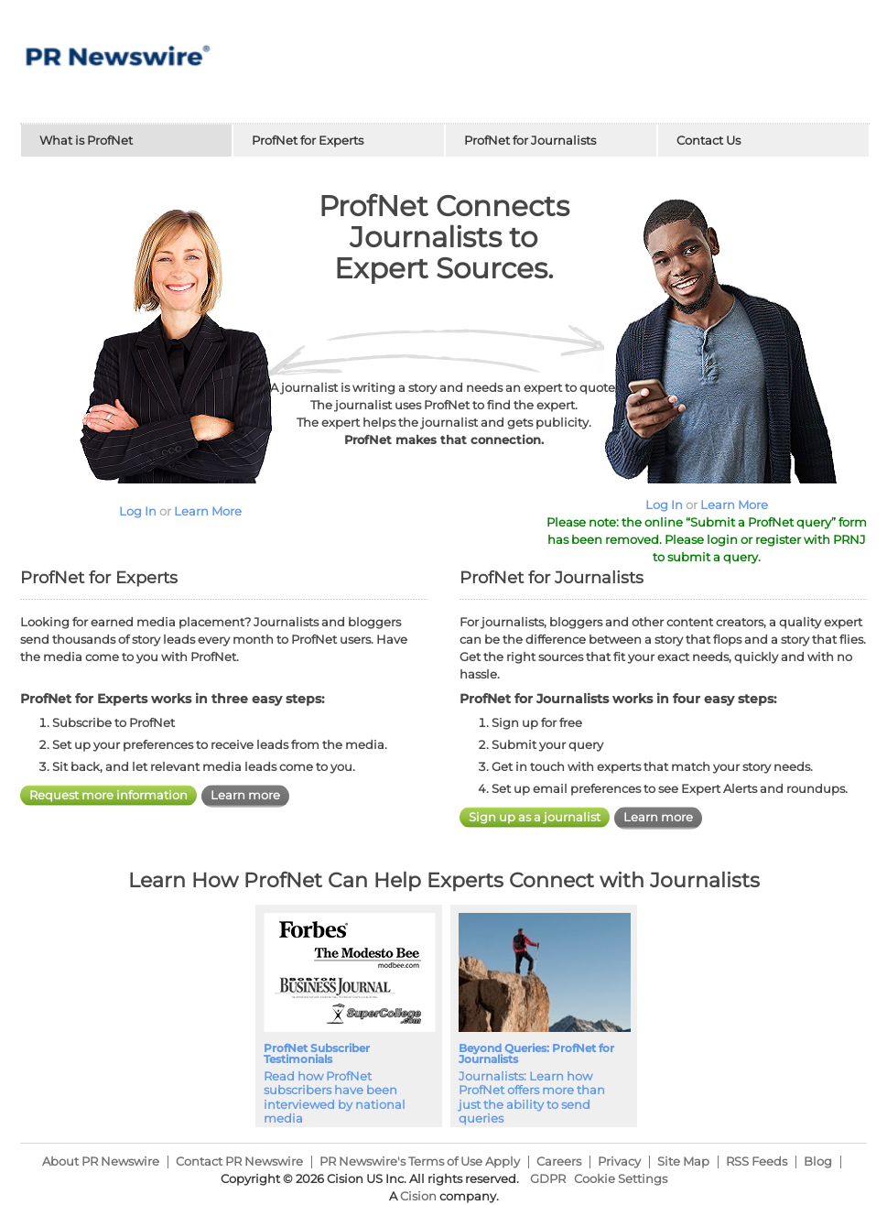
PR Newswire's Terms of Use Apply (419, 1161)
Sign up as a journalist (534, 816)
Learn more (245, 794)
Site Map (683, 1161)
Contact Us (708, 140)
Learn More (208, 511)
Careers (558, 1161)
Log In (138, 511)
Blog (818, 1161)
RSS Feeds (756, 1161)
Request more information (108, 794)
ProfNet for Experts (307, 140)
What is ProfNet (86, 140)
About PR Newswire (100, 1161)
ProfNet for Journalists (530, 140)
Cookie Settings (620, 1178)
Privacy (619, 1161)
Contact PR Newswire (239, 1161)
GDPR (548, 1178)
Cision (418, 1196)
